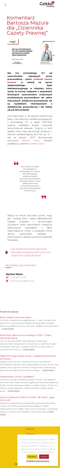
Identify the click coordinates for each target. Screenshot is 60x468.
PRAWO (30, 434)
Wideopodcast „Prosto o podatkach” (17, 376)
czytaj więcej (7, 329)
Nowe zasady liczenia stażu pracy (15, 317)
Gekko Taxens (38, 143)
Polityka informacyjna (37, 461)
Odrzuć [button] (44, 456)
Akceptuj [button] (32, 456)
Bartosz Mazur (31, 140)
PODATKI (30, 429)
